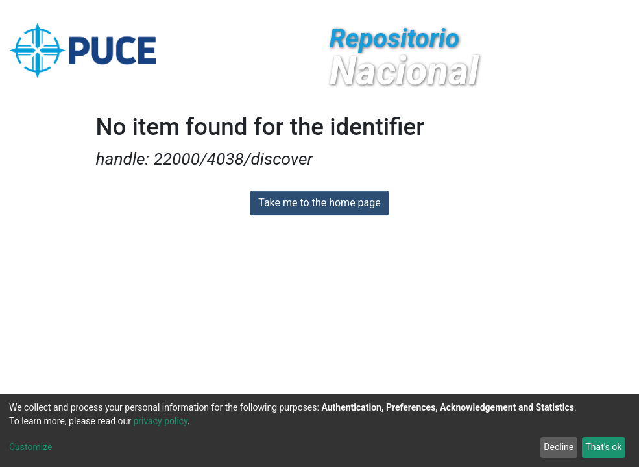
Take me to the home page (319, 203)
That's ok (603, 447)
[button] (513, 11)
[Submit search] (533, 11)
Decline (558, 447)
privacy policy (160, 421)
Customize (30, 447)
